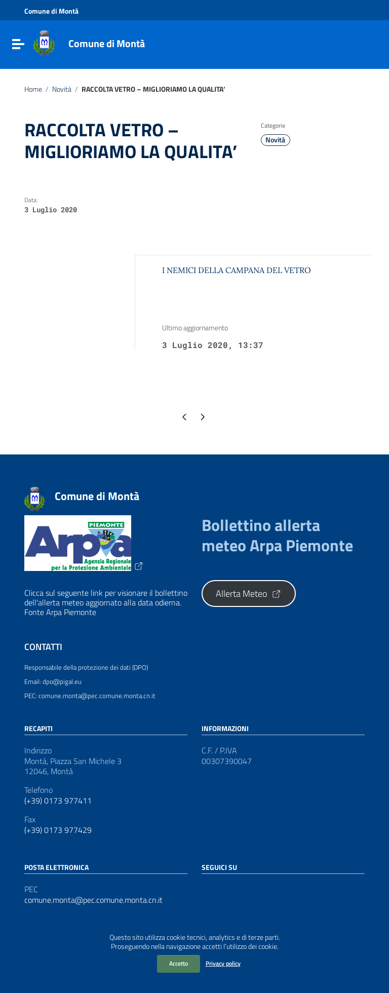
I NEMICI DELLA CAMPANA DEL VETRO (236, 270)
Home (33, 89)
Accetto (178, 963)
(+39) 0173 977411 (58, 801)
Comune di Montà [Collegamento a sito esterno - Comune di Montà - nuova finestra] (51, 11)
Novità (61, 89)
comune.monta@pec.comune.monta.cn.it (93, 900)
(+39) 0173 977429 (58, 830)
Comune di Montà (106, 43)
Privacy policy (223, 963)
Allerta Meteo (249, 593)
